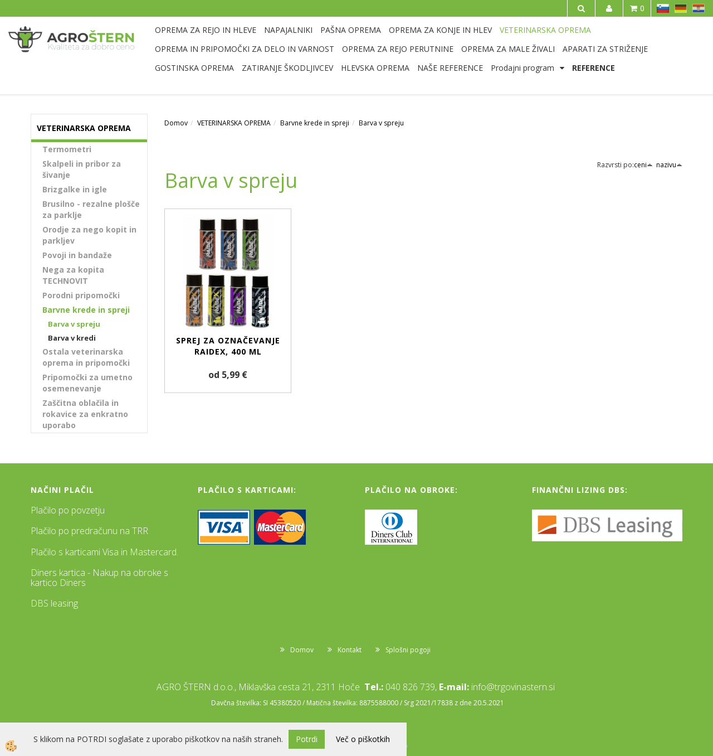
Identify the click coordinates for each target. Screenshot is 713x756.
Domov (176, 123)
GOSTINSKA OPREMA (194, 67)
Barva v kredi (72, 338)
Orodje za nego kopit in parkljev (89, 235)
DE (681, 8)
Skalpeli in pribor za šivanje (81, 169)
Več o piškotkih (363, 739)
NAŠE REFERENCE (450, 67)
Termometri (66, 149)
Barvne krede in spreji (86, 309)
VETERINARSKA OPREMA (545, 30)
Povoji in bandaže (77, 255)
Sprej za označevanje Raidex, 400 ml (228, 346)
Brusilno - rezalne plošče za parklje (91, 209)
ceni (643, 164)
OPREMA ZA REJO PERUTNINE (397, 48)
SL (663, 8)
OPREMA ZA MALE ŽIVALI (508, 48)
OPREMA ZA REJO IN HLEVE (205, 30)
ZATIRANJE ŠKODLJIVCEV (287, 67)
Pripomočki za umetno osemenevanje (87, 383)
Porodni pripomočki (81, 295)
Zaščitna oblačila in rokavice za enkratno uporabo (85, 414)
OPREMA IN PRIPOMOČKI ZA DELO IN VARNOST (244, 48)
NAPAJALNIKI (288, 30)
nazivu (669, 164)
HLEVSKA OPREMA (375, 67)
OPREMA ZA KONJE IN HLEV (440, 30)
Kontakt (350, 650)
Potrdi (307, 739)
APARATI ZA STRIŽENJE (605, 48)
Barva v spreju (74, 324)
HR (698, 8)
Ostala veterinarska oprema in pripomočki (86, 357)
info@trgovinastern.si (513, 687)
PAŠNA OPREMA (350, 30)
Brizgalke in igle (74, 189)
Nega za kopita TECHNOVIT (73, 275)
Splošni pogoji (408, 650)
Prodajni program (522, 67)
